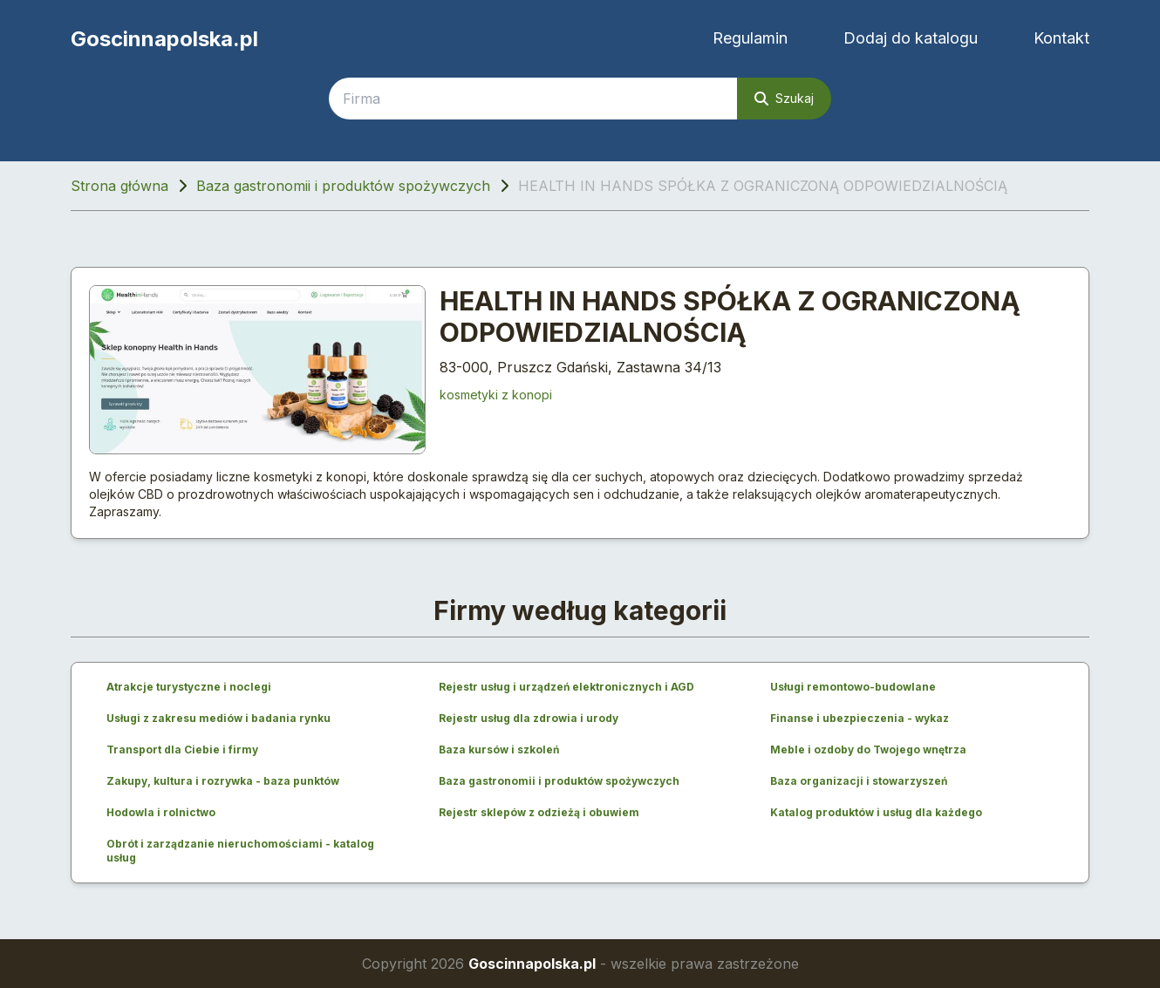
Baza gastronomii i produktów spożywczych (343, 185)
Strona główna (119, 185)
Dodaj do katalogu (910, 38)
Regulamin (750, 38)
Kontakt (1061, 38)
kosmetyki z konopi (496, 394)
